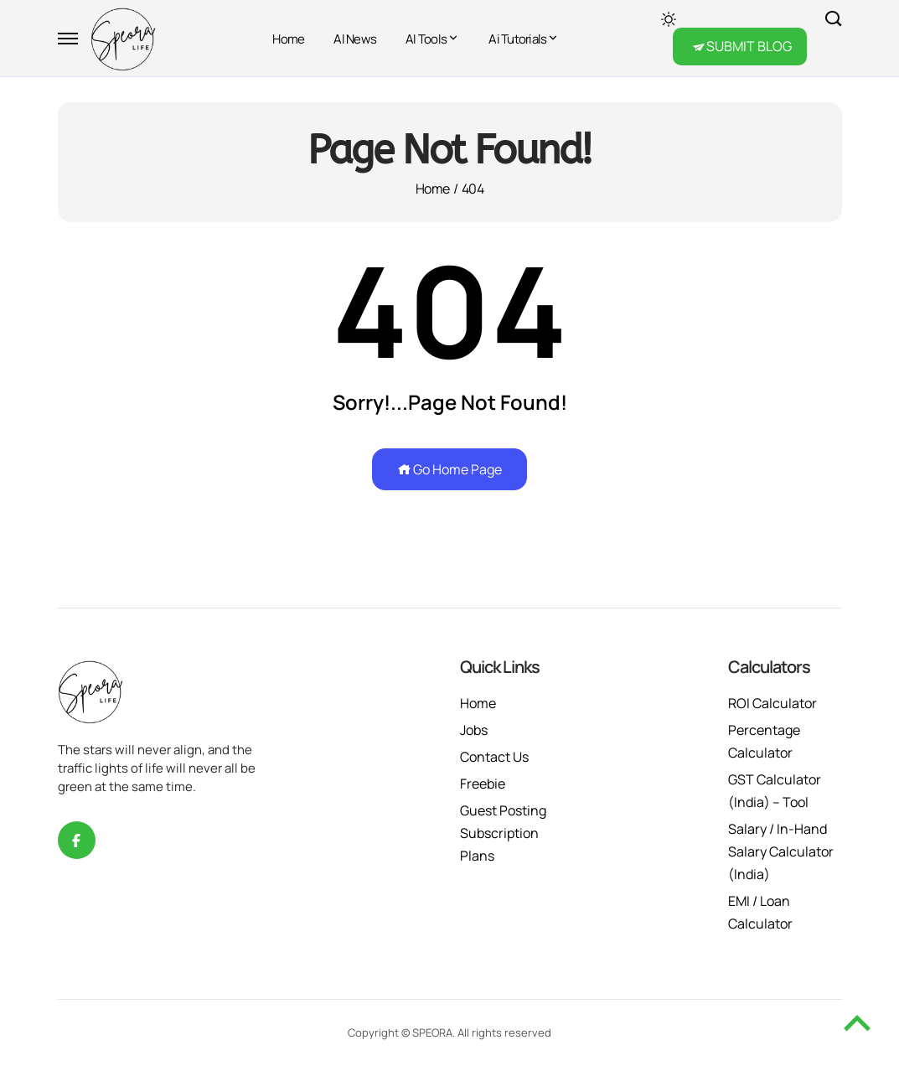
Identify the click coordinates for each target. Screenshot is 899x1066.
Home (288, 39)
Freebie (482, 783)
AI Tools (426, 39)
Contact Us (494, 757)
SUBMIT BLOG (749, 46)
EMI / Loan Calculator (760, 912)
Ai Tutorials (517, 39)
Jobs (474, 730)
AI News (354, 39)
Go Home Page (449, 469)
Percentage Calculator (764, 741)
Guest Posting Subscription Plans (503, 833)
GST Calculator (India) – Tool (774, 790)
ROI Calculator (772, 703)
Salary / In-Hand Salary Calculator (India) (781, 851)
